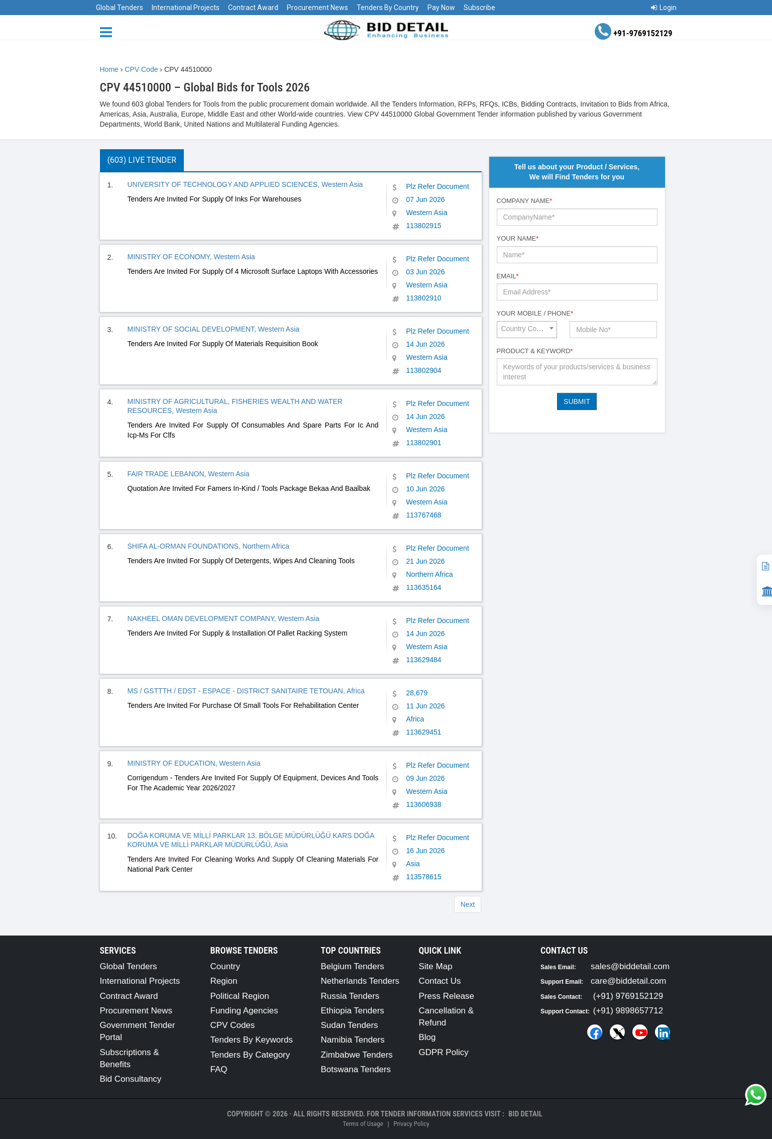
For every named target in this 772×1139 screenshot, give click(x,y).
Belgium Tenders (352, 966)
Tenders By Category (250, 1055)
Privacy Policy (411, 1123)
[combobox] (527, 329)
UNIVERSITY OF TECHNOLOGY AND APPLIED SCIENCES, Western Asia (245, 184)
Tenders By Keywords (251, 1040)
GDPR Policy (444, 1052)
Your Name (518, 238)
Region (224, 981)
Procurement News (317, 8)
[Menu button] (108, 31)
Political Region (239, 996)
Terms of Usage (363, 1123)
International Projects (185, 8)
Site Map (436, 966)
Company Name (525, 200)
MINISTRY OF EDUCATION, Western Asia (194, 763)
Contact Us (440, 981)
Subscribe (479, 8)
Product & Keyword (535, 351)
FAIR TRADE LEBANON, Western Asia (189, 474)
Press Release (447, 996)
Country (225, 966)
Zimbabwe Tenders (357, 1055)
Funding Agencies (244, 1010)
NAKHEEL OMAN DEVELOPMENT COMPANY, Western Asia (223, 618)
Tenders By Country (388, 8)
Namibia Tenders (353, 1040)
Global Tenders (119, 8)
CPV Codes (232, 1025)
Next (468, 904)
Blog (427, 1037)
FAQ (219, 1069)
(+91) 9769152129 (628, 996)
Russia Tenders (350, 996)
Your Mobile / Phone (535, 313)
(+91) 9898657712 (628, 1010)
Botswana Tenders (356, 1069)
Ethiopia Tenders (352, 1010)
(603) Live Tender (141, 160)
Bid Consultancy (131, 1079)
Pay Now (441, 8)
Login (664, 8)
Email (508, 276)
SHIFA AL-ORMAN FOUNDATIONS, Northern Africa (209, 546)
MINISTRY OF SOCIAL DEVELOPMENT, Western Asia (214, 329)
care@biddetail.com (629, 981)
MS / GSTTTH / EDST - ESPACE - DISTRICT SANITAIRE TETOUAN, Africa (246, 691)
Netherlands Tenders (360, 981)
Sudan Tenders (349, 1025)
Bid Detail (525, 1113)
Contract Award (253, 8)
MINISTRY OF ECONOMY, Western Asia (191, 257)
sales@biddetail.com (630, 966)
